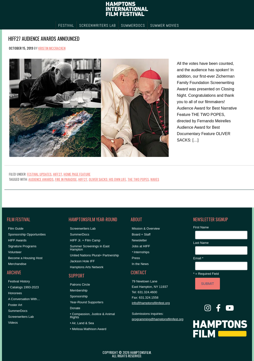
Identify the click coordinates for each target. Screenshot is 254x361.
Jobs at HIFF (141, 246)
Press (136, 258)
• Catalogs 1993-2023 (23, 287)
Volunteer (15, 252)
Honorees (15, 293)
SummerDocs (17, 311)
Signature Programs (22, 246)
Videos (13, 322)
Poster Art (15, 305)
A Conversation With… (24, 299)
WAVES (154, 179)
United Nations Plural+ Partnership (94, 255)
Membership (79, 290)
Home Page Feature (77, 174)
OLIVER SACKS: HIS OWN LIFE (107, 179)
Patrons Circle (80, 284)
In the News (140, 264)
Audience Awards (40, 179)
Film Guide (16, 228)
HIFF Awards (17, 240)
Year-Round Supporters (86, 302)
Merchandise (17, 264)
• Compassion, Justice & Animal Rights (92, 315)
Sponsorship (79, 296)
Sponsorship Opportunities (27, 234)
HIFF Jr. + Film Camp (85, 240)
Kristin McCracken (51, 48)
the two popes (138, 179)
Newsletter (139, 240)
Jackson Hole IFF (82, 261)
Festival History (19, 281)
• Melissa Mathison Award (88, 329)
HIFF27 (57, 174)
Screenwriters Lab (21, 317)
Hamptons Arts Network (86, 267)
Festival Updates (39, 174)
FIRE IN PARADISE (66, 179)
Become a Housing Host (25, 258)
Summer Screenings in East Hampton (89, 247)
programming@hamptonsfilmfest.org (157, 319)
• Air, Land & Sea (82, 323)
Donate (75, 308)
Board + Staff (141, 234)
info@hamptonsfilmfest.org (151, 303)
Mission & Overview (146, 228)
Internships (142, 252)
